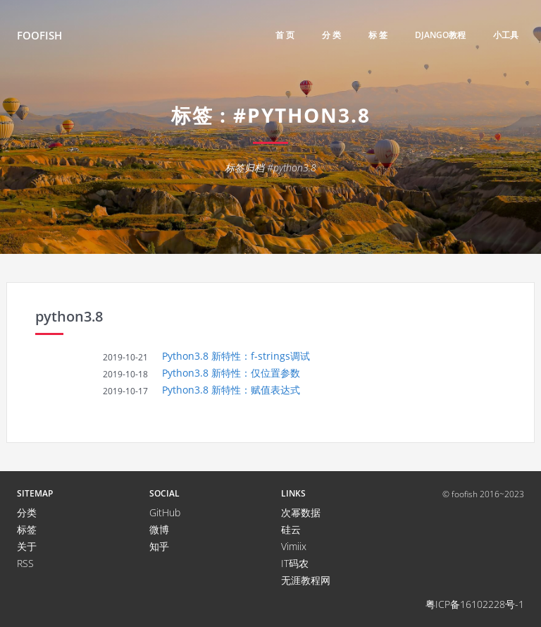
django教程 (440, 35)
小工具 (505, 35)
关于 (27, 546)
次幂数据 (301, 512)
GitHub (164, 512)
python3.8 (69, 316)
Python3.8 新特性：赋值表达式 (231, 389)
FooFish (39, 35)
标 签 (377, 35)
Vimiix (293, 546)
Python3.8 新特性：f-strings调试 (236, 356)
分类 (27, 512)
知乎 (159, 546)
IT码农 (295, 563)
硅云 (291, 529)
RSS (25, 563)
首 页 (284, 35)
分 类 (331, 35)
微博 (159, 529)
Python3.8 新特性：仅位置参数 (231, 372)
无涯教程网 (305, 580)
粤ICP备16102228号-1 (474, 604)
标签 (27, 529)
